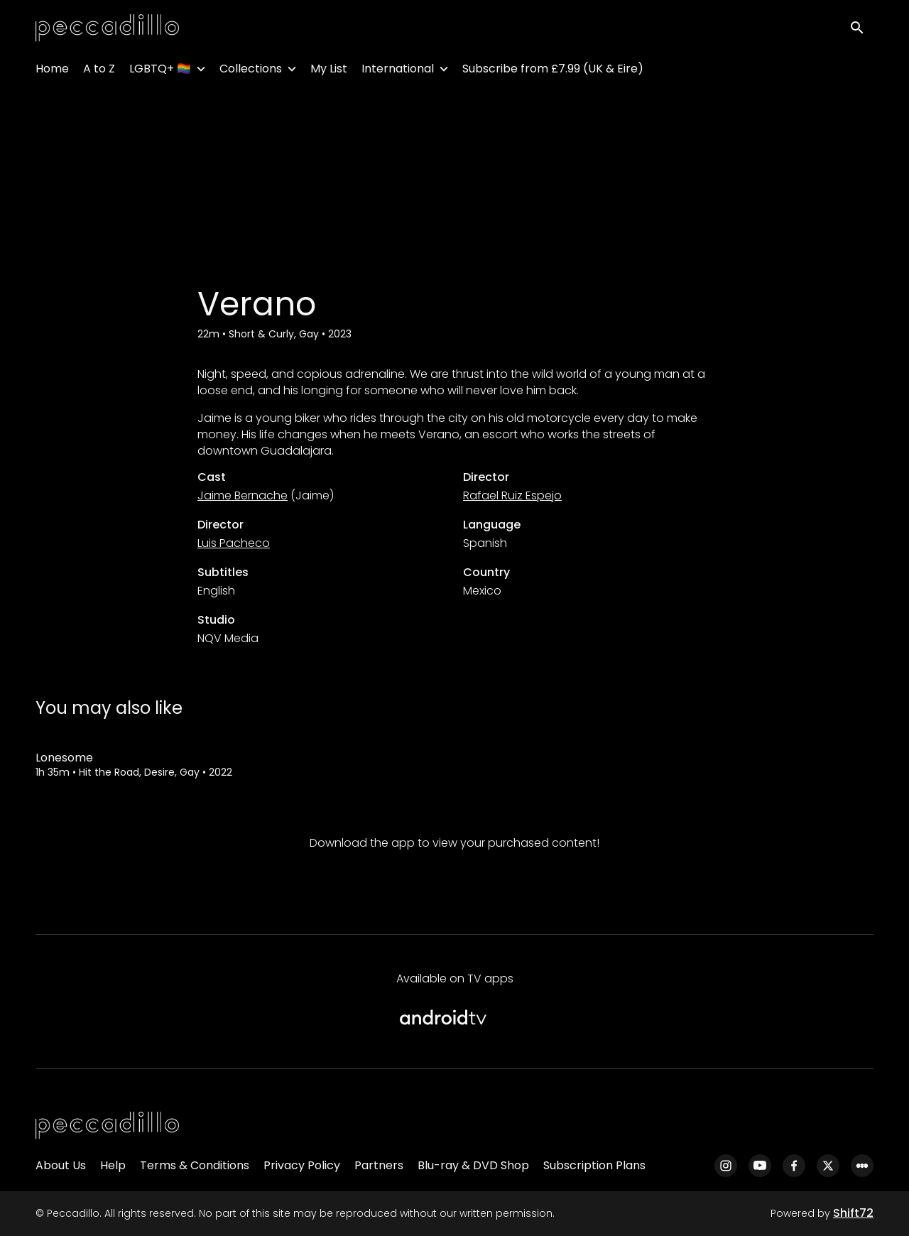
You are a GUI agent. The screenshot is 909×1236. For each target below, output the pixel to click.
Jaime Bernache (242, 495)
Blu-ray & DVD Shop (473, 1165)
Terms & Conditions (194, 1165)
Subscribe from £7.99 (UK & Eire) (552, 71)
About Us (61, 1165)
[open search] (860, 29)
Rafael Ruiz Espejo (512, 495)
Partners (378, 1165)
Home (52, 71)
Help (113, 1165)
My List (328, 71)
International (397, 71)
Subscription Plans (594, 1165)
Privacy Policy (301, 1165)
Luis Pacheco (233, 543)
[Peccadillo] (107, 1126)
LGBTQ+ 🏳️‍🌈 (160, 71)
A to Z (99, 71)
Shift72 (853, 1213)
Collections (250, 71)
